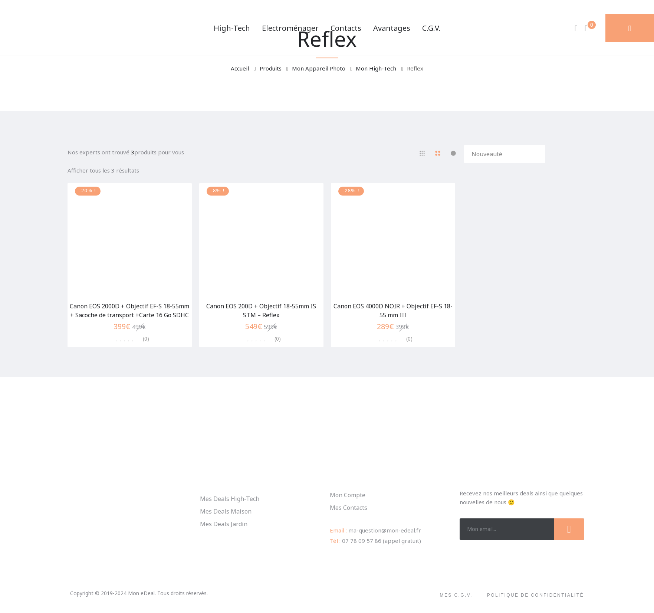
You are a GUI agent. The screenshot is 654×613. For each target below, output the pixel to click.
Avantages (391, 28)
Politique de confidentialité (535, 595)
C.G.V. (431, 28)
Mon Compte (347, 495)
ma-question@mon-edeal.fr (384, 530)
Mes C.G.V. (456, 595)
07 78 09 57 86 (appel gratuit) (381, 540)
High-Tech (232, 28)
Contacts (346, 28)
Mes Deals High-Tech (229, 499)
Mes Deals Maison (226, 511)
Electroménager (290, 28)
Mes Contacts (348, 508)
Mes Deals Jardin (223, 524)
